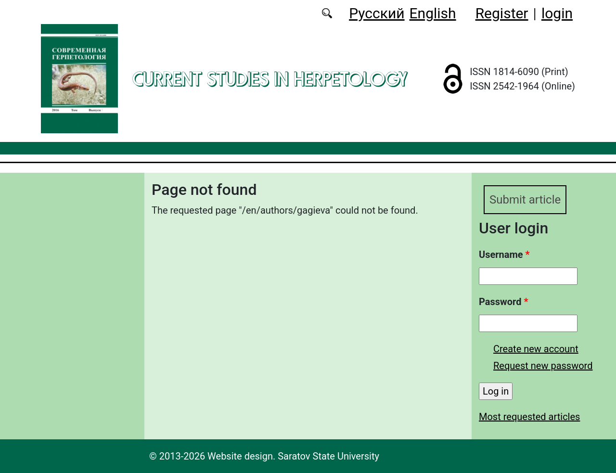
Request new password (542, 365)
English (433, 13)
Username (504, 254)
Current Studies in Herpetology (269, 78)
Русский (376, 13)
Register (501, 13)
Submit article (525, 199)
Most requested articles (529, 416)
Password (503, 301)
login (557, 13)
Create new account (535, 349)
